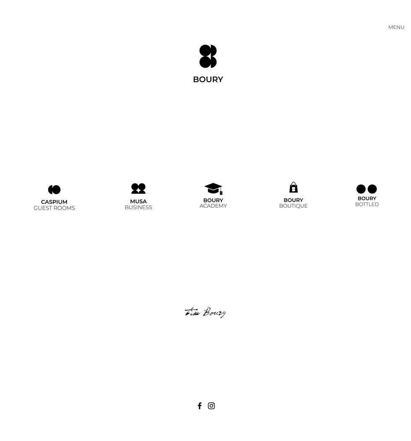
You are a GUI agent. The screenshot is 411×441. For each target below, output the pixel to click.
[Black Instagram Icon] (211, 405)
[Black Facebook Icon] (199, 405)
